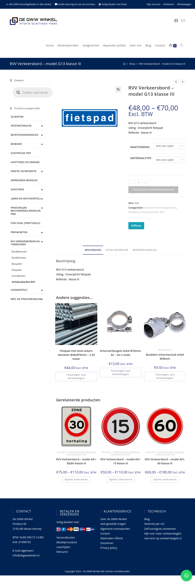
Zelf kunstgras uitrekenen (160, 529)
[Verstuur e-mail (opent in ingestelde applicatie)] (183, 21)
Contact (105, 533)
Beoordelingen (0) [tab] (145, 250)
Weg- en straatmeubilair (26, 299)
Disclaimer (106, 543)
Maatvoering (139, 147)
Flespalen (17, 270)
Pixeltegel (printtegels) (25, 223)
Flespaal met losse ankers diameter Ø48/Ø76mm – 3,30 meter (76, 355)
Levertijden (63, 547)
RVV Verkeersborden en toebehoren (25, 243)
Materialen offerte (111, 538)
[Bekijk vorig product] (176, 81)
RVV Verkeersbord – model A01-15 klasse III (120, 461)
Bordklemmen (19, 251)
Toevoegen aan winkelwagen (153, 189)
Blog (147, 519)
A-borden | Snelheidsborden (71, 452)
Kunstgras (17, 189)
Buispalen (17, 263)
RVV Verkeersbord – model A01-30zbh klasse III (76, 461)
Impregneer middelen (24, 180)
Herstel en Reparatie (23, 171)
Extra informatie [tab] (117, 250)
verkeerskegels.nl (170, 538)
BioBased (133, 212)
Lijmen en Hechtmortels (26, 198)
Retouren (62, 552)
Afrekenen (168, 4)
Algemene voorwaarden (115, 529)
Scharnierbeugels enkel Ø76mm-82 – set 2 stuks (120, 353)
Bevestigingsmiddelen (24, 134)
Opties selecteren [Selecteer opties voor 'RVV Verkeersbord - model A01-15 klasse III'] (120, 479)
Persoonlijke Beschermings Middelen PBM (25, 211)
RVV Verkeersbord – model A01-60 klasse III (165, 461)
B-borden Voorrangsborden (160, 207)
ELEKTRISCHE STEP (21, 153)
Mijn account (153, 4)
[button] (118, 89)
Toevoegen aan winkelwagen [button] (76, 376)
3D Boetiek (17, 116)
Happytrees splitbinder (25, 162)
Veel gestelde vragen (113, 524)
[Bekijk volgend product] (182, 81)
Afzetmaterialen (21, 125)
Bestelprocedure (67, 542)
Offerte (136, 225)
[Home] (124, 63)
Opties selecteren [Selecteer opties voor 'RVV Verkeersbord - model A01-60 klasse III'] (165, 479)
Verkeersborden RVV (152, 212)
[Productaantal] (138, 182)
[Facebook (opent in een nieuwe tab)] (176, 21)
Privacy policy (108, 548)
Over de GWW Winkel (113, 519)
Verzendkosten (66, 537)
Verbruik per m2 (154, 524)
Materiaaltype (140, 158)
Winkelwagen (184, 4)
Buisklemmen (165, 349)
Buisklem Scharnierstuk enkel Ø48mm (165, 356)
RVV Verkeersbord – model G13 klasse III (162, 63)
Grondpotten (19, 275)
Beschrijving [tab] (93, 250)
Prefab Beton (19, 232)
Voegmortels (19, 290)
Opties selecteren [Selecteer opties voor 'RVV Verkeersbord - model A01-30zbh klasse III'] (76, 479)
